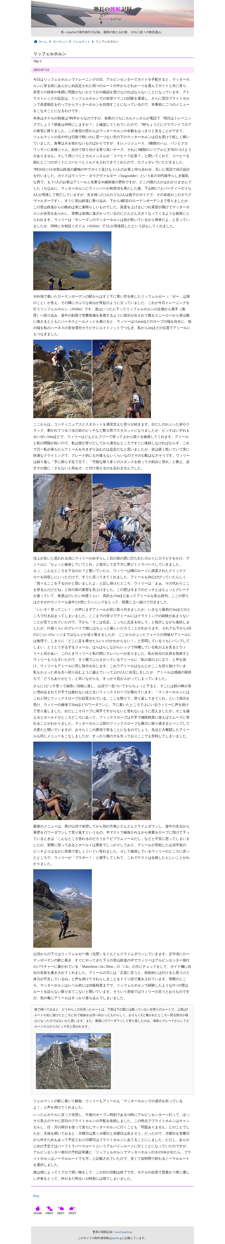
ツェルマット (81, 41)
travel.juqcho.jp (123, 1232)
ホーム (40, 41)
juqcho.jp (117, 1238)
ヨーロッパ (60, 41)
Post (36, 1196)
